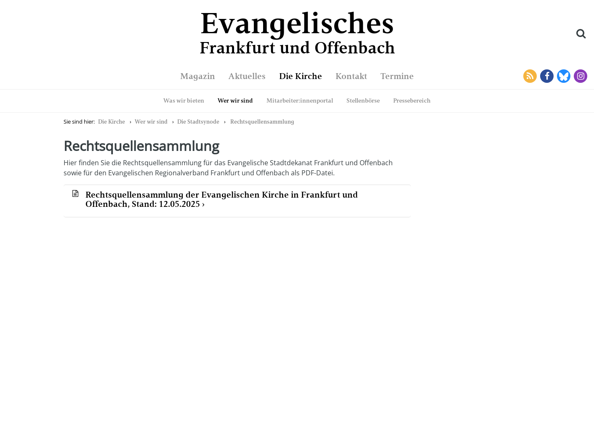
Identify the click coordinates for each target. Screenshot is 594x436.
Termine (397, 76)
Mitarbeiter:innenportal (299, 100)
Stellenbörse (363, 100)
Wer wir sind (235, 100)
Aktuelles (247, 76)
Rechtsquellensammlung (262, 122)
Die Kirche (300, 76)
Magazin (197, 76)
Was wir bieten (183, 100)
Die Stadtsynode (198, 122)
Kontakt (351, 76)
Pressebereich (412, 100)
